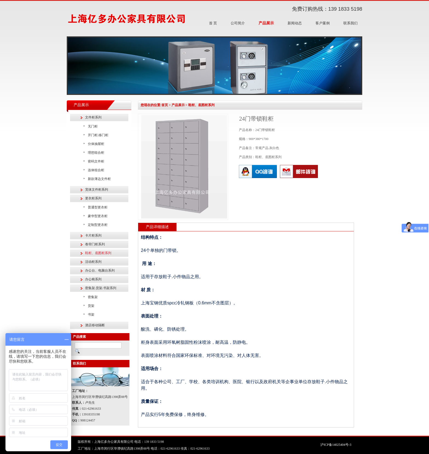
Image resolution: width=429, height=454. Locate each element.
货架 (91, 306)
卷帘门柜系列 (95, 244)
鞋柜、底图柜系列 (98, 253)
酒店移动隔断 (95, 325)
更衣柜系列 (93, 198)
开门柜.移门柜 (98, 135)
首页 (164, 105)
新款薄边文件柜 (99, 179)
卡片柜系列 (93, 235)
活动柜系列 (93, 262)
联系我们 (350, 23)
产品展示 (266, 23)
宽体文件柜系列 (96, 189)
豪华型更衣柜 (98, 216)
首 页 (213, 23)
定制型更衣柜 (98, 225)
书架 (91, 314)
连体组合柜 (96, 170)
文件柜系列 (93, 117)
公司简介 (238, 23)
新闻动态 (295, 23)
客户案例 (322, 23)
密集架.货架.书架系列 (100, 288)
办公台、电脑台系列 (100, 270)
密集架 (93, 297)
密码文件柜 (96, 161)
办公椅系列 (93, 279)
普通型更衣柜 (98, 207)
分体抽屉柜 (96, 144)
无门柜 (93, 126)
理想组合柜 (96, 153)
